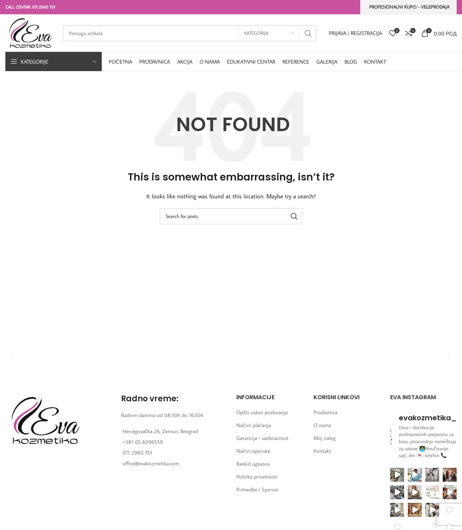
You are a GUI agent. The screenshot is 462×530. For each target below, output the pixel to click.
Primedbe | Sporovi (257, 489)
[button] (12, 357)
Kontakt (322, 450)
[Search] (189, 33)
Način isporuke (253, 450)
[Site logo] (30, 32)
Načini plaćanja (253, 425)
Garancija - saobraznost (262, 438)
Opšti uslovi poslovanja (262, 412)
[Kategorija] (269, 33)
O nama (322, 425)
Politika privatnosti (256, 476)
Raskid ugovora (253, 463)
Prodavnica (325, 412)
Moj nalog (324, 438)
